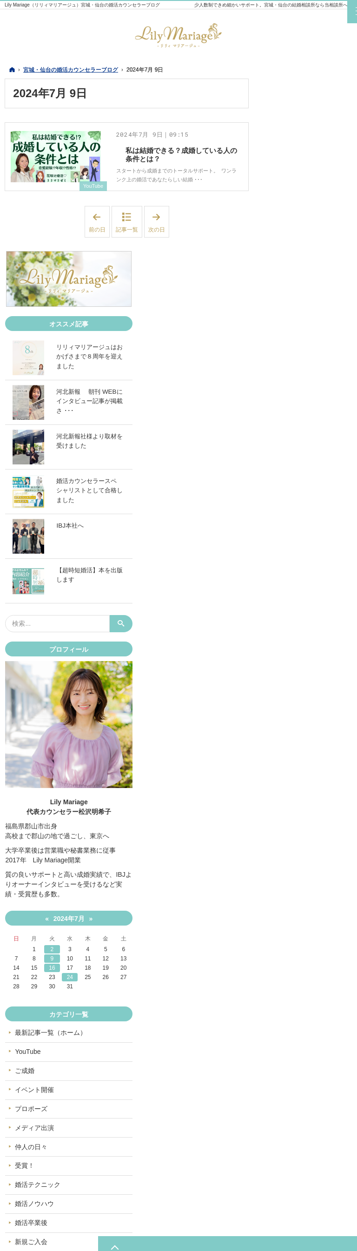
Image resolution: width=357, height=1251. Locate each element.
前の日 (99, 230)
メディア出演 (291, 997)
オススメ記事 (291, 1131)
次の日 (158, 230)
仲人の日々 (288, 1016)
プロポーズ (288, 978)
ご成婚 (282, 941)
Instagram (308, 1157)
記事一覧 (127, 237)
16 (295, 838)
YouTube (92, 194)
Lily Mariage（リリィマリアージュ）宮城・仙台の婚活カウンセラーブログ (82, 4)
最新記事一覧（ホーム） (308, 903)
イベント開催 (291, 959)
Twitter (289, 1157)
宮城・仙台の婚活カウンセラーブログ (126, 1238)
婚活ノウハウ (291, 1074)
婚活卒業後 (288, 1093)
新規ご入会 (288, 1112)
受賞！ (282, 1035)
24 (308, 847)
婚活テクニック (295, 1055)
